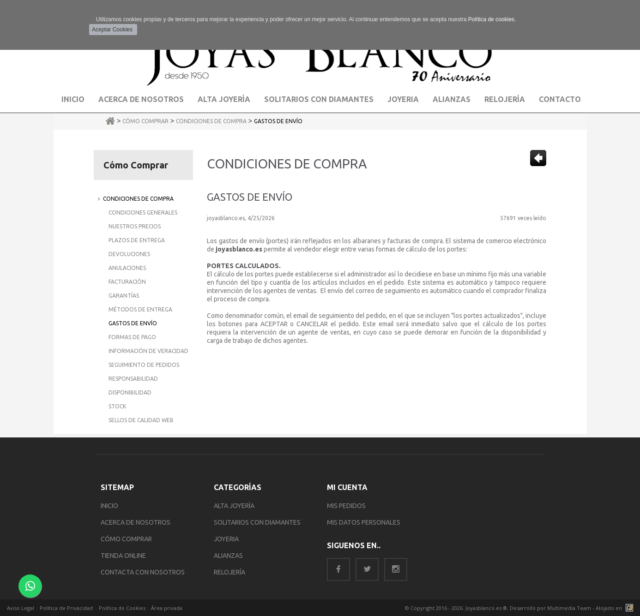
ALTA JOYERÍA (234, 505)
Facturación (127, 282)
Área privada (166, 607)
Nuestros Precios (135, 226)
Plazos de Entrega (137, 240)
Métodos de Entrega (140, 309)
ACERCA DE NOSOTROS (135, 522)
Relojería (504, 99)
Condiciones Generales (143, 212)
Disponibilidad (130, 392)
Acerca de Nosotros (141, 99)
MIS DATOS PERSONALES (363, 522)
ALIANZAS (228, 555)
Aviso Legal (20, 607)
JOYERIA (226, 539)
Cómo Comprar (145, 121)
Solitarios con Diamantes (319, 99)
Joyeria (403, 99)
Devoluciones (129, 254)
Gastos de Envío (278, 121)
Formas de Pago (132, 337)
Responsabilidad (133, 379)
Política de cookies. (492, 19)
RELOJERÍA (229, 572)
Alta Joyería (224, 99)
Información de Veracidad (148, 351)
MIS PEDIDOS (346, 505)
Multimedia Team (569, 607)
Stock (117, 406)
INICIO (109, 505)
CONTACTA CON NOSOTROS (143, 572)
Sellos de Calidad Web (141, 420)
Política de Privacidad (66, 607)
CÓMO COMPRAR (126, 539)
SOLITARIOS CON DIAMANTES (257, 522)
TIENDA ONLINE (123, 555)
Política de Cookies (122, 607)
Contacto (560, 99)
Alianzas (452, 99)
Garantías (124, 296)
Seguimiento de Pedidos (144, 365)
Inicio (73, 99)
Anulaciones (127, 268)
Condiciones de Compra (211, 121)
